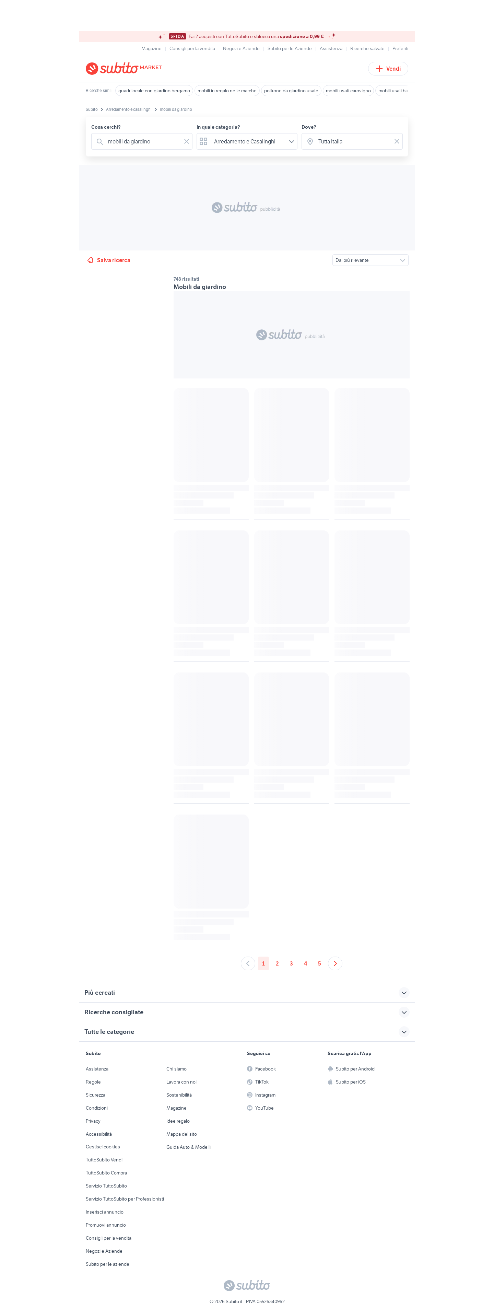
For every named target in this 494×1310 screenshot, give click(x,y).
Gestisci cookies (103, 1147)
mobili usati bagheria (399, 90)
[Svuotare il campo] (187, 141)
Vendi (388, 69)
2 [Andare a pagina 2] (277, 963)
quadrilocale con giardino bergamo (154, 90)
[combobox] (143, 141)
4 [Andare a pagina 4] (305, 963)
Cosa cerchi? (106, 127)
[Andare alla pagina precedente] (248, 963)
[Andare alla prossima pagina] (335, 963)
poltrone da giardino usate (291, 90)
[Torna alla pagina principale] (125, 68)
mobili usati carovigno (348, 90)
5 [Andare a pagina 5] (319, 963)
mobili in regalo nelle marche (227, 90)
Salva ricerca (108, 260)
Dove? (309, 127)
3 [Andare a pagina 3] (291, 963)
